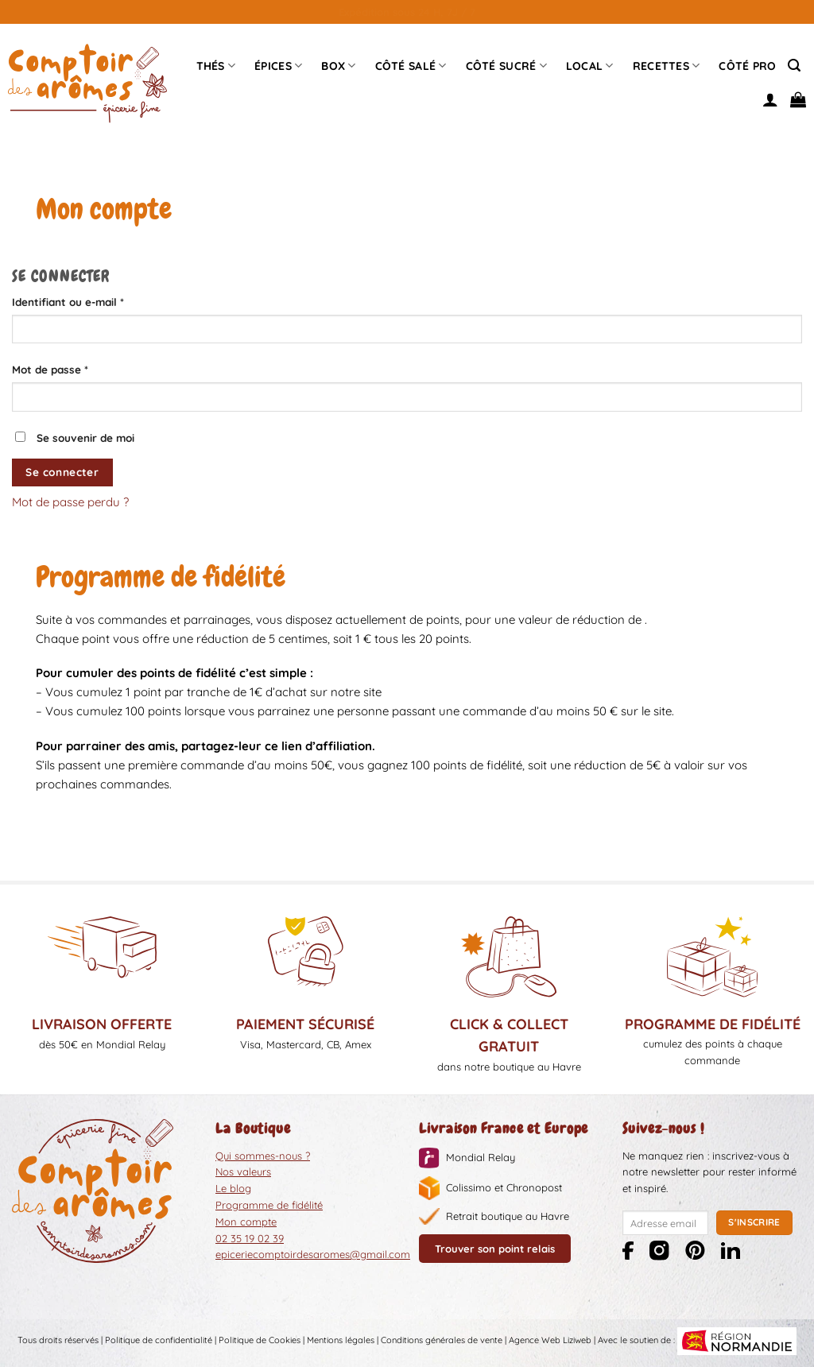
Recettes (666, 65)
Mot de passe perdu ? (70, 501)
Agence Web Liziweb (550, 1340)
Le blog (233, 1188)
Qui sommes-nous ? (262, 1155)
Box (338, 65)
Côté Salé (411, 65)
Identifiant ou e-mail (96, 300)
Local (590, 65)
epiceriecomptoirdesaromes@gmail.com (312, 1254)
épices (278, 65)
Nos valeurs (243, 1171)
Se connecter (62, 471)
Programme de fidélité (269, 1205)
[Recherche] (794, 65)
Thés (216, 65)
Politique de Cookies (259, 1340)
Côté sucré (506, 65)
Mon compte (246, 1221)
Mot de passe (78, 368)
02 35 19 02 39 (249, 1238)
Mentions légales (340, 1340)
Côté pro (747, 66)
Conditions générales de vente (441, 1340)
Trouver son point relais (495, 1248)
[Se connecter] (770, 99)
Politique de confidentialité (158, 1340)
